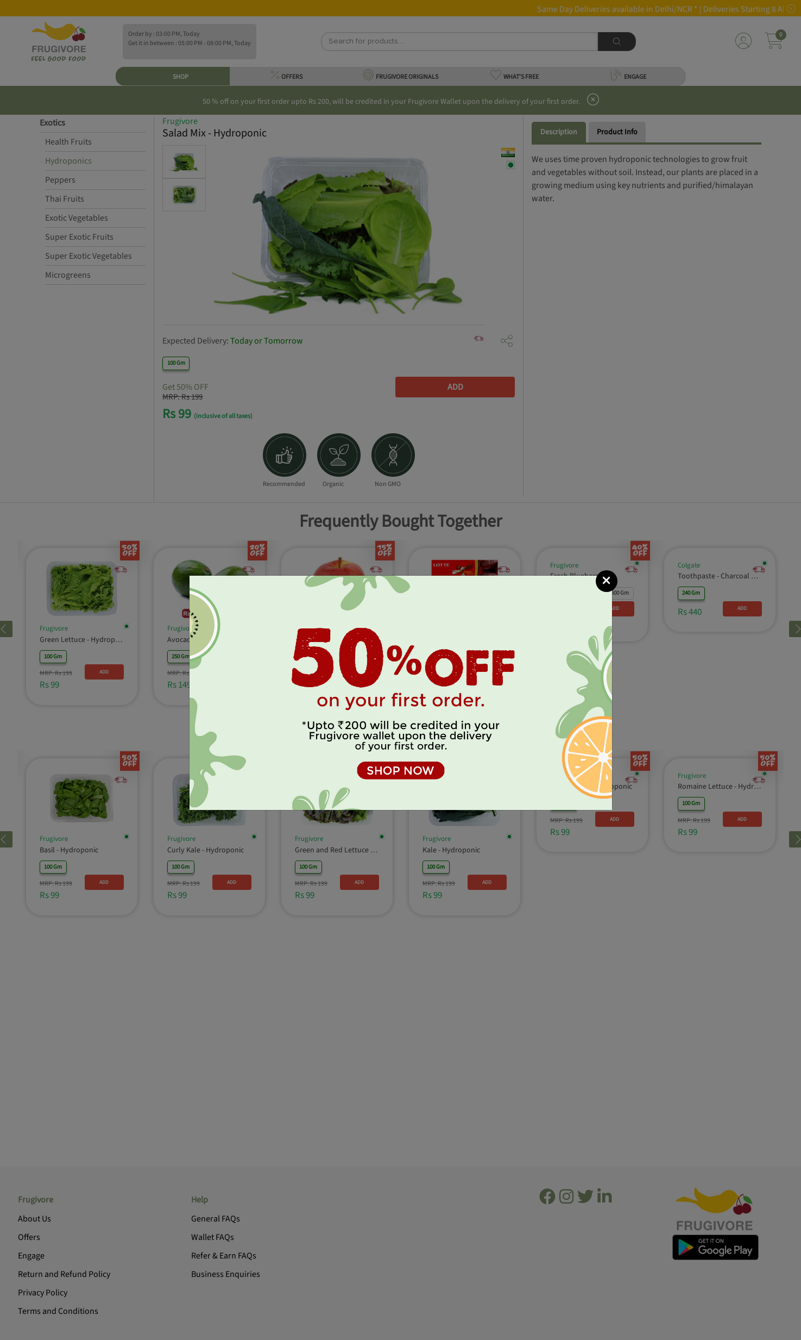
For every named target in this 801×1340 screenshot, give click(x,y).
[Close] (606, 581)
